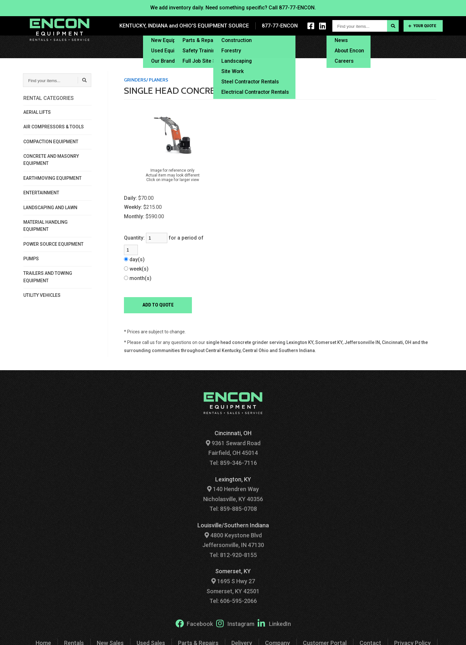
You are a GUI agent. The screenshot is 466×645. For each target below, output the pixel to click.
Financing (305, 47)
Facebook (194, 623)
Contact (433, 47)
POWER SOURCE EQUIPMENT (53, 244)
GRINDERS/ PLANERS (146, 80)
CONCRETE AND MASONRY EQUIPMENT (51, 160)
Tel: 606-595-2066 (233, 600)
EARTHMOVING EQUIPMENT (52, 178)
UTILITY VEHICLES (42, 295)
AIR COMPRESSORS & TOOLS (53, 126)
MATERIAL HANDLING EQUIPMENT (45, 226)
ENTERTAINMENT (41, 192)
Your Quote (422, 25)
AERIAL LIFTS (37, 112)
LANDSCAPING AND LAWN (50, 207)
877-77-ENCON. (297, 8)
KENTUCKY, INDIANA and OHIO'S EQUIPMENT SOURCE (185, 26)
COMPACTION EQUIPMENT (50, 141)
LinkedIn (274, 623)
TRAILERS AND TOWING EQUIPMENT (47, 277)
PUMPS (31, 258)
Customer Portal (391, 47)
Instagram (235, 623)
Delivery (271, 47)
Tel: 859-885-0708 (233, 508)
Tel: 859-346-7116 (233, 462)
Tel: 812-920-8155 (233, 555)
